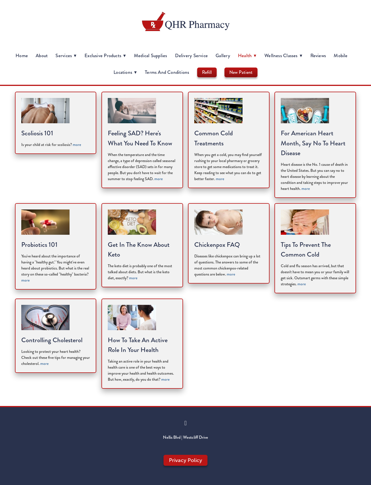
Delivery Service (191, 55)
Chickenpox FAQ (217, 244)
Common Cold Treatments (213, 138)
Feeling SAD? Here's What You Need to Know (140, 138)
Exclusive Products (105, 55)
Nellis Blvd (171, 437)
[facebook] (185, 423)
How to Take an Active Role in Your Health (138, 345)
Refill (207, 72)
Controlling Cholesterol (51, 340)
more (77, 144)
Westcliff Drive (195, 437)
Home (22, 55)
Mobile (340, 55)
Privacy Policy (185, 460)
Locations (125, 72)
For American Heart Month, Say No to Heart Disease (313, 143)
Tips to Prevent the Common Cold (306, 249)
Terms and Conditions (167, 72)
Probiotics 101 (39, 244)
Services (66, 55)
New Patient (241, 72)
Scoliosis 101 (37, 133)
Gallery (223, 55)
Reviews (318, 55)
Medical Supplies (150, 55)
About (42, 55)
